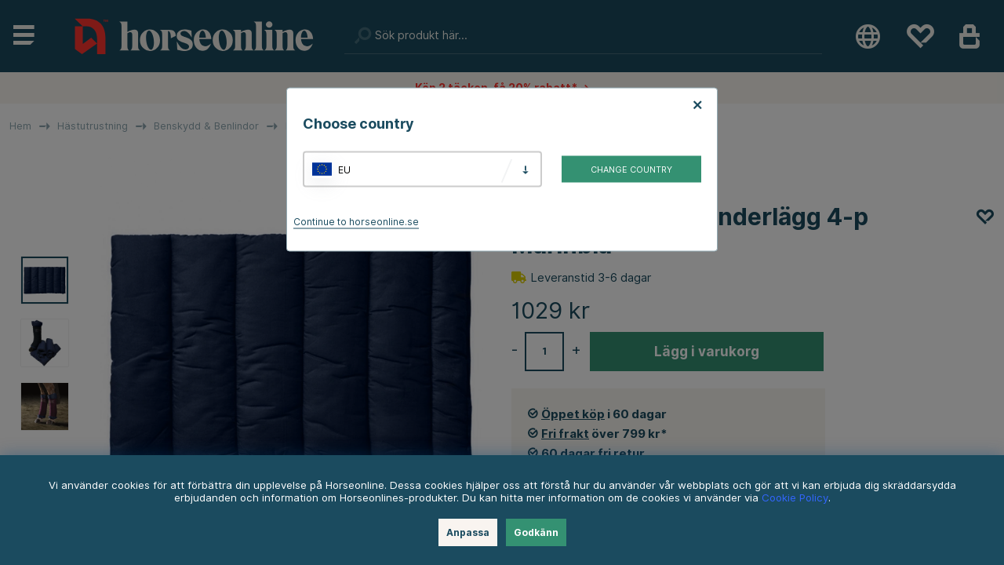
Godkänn (536, 532)
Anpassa (467, 532)
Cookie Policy (795, 497)
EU (344, 169)
